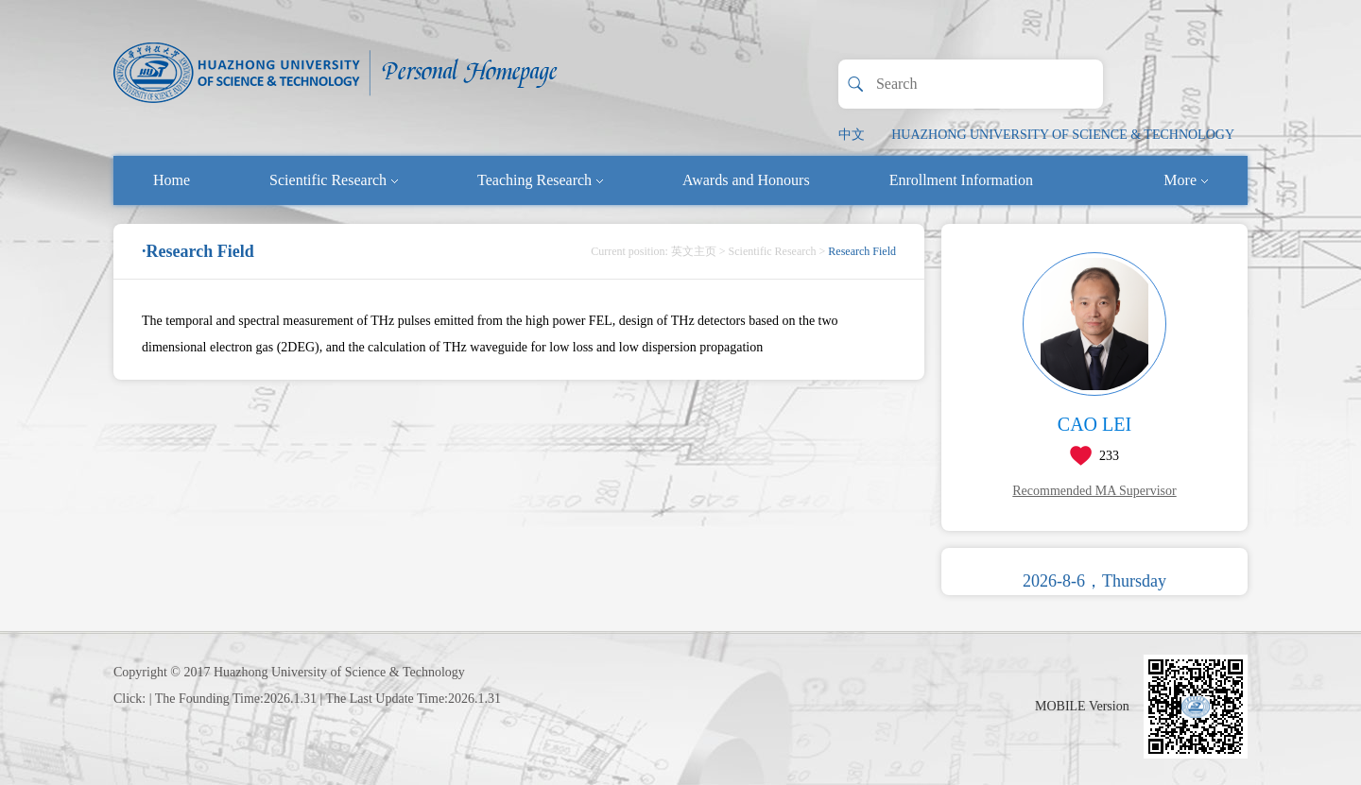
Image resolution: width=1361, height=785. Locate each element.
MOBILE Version (1082, 706)
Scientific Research (333, 180)
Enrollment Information (961, 180)
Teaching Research (540, 180)
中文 (851, 135)
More (1185, 180)
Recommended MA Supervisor (1094, 491)
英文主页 (693, 251)
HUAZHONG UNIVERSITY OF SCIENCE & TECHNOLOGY (1062, 135)
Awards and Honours (746, 180)
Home (171, 180)
